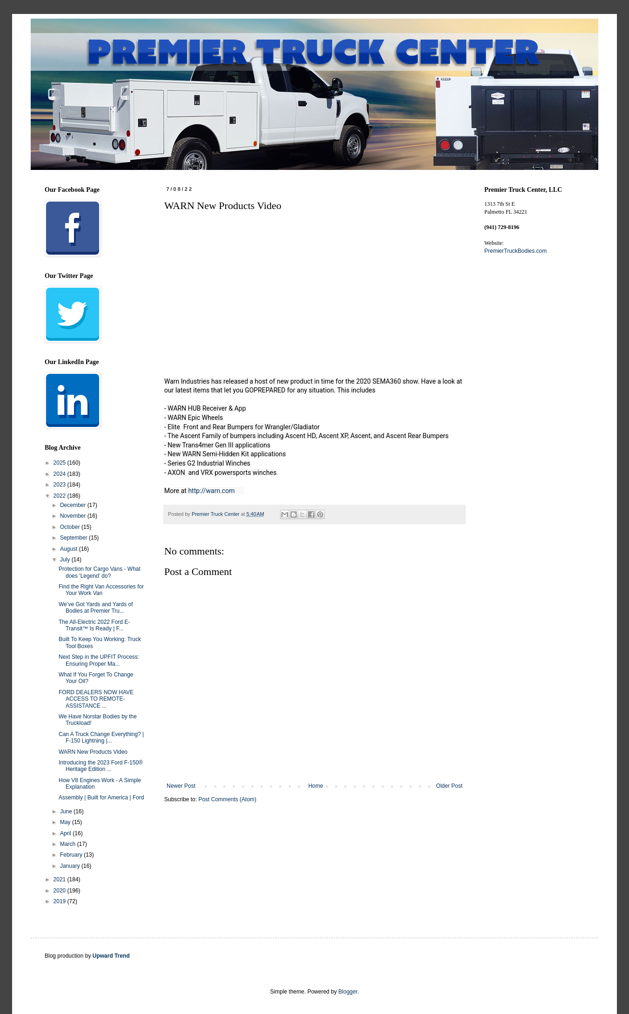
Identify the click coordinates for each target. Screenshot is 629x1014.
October (70, 527)
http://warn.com (211, 490)
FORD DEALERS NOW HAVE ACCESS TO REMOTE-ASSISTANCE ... (96, 699)
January (70, 866)
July (66, 559)
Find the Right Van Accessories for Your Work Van (101, 589)
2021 (60, 879)
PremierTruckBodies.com (515, 251)
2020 (60, 890)
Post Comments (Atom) (227, 799)
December (73, 505)
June (67, 811)
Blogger (347, 991)
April (66, 833)
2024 (60, 474)
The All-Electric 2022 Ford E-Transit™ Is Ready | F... (94, 625)
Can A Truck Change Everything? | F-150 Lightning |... (101, 737)
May (66, 822)
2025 (60, 463)
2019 (60, 901)
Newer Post (181, 786)
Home (315, 786)
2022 (60, 496)
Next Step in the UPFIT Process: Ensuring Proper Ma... (99, 660)
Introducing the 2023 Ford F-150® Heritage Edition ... (101, 765)
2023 (60, 484)
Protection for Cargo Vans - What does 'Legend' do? (100, 572)
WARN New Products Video (93, 752)
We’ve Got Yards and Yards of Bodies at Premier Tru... (96, 607)
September (74, 537)
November (73, 516)
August (69, 549)
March (68, 844)
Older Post (449, 786)
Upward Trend (111, 956)
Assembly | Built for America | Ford (101, 797)
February (72, 855)
